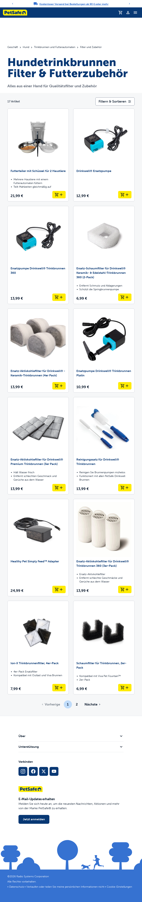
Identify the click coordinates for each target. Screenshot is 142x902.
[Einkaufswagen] (120, 12)
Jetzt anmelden (34, 819)
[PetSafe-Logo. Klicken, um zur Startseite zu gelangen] (15, 12)
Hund (26, 47)
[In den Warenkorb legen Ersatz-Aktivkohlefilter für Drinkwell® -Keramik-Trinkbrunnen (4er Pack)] (59, 385)
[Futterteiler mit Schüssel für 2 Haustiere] (38, 154)
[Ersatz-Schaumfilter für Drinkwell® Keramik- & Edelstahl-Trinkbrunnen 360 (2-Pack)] (104, 255)
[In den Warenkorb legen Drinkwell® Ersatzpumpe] (124, 194)
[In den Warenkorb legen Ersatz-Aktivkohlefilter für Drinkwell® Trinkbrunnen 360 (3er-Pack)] (124, 589)
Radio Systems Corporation (32, 876)
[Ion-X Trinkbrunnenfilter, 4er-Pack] (38, 647)
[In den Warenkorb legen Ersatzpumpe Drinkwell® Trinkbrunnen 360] (59, 297)
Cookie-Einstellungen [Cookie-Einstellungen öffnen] (119, 886)
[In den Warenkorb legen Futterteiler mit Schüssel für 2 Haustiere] (59, 194)
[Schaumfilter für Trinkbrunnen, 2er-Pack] (104, 647)
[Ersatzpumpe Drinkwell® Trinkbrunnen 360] (38, 255)
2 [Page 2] (77, 704)
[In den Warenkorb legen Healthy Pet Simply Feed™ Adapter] (59, 589)
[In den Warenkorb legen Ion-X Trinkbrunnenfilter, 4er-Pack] (59, 687)
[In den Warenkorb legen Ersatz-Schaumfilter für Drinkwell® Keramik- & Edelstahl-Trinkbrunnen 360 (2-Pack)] (124, 297)
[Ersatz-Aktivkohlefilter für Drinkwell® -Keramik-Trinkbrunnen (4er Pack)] (38, 350)
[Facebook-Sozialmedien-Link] (33, 771)
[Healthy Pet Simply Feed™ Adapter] (38, 547)
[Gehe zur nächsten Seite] (92, 704)
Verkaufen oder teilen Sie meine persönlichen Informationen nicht (65, 886)
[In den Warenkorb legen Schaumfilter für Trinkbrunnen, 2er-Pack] (124, 687)
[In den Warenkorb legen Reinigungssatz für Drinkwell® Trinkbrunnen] (124, 487)
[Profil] (128, 12)
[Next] (129, 3)
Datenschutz (16, 886)
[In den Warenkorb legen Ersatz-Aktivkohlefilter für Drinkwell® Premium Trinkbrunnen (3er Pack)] (59, 487)
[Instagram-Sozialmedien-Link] (22, 771)
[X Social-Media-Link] (43, 771)
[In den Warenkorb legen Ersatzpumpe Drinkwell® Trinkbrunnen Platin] (124, 385)
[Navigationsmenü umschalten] (135, 12)
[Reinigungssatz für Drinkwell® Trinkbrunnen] (104, 445)
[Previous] (12, 3)
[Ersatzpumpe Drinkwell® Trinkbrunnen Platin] (104, 350)
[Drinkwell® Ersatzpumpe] (104, 154)
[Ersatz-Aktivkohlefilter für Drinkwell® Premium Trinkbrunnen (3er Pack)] (38, 445)
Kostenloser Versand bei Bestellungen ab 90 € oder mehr (74, 4)
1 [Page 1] (68, 704)
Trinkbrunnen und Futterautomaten (54, 47)
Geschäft (12, 47)
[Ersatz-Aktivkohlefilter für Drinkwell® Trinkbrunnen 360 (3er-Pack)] (104, 547)
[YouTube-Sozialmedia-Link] (54, 771)
